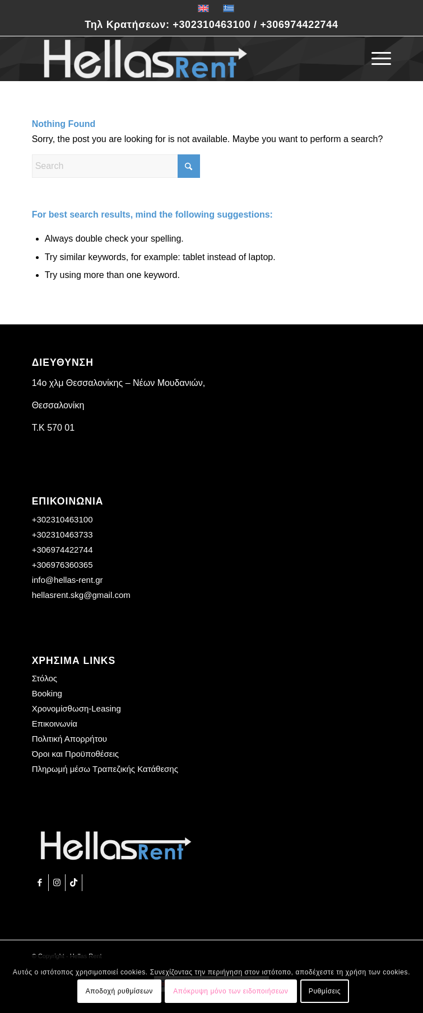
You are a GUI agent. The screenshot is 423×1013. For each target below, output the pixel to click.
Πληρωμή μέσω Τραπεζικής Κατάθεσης (105, 769)
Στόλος (44, 678)
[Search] (116, 166)
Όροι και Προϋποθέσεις (75, 753)
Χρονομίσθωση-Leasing (76, 708)
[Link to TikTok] (74, 882)
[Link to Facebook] (40, 882)
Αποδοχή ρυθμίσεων (119, 991)
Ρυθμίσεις (325, 991)
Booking (47, 693)
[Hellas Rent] (175, 58)
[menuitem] (375, 58)
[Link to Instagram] (57, 882)
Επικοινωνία (54, 723)
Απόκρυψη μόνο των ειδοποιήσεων (230, 991)
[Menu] (375, 58)
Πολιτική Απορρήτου (69, 738)
